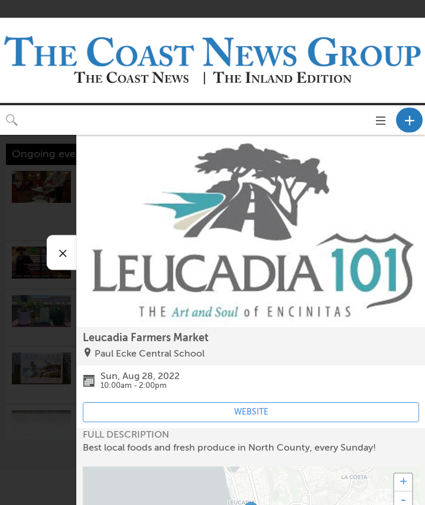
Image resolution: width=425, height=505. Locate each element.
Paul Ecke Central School (150, 353)
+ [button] (403, 482)
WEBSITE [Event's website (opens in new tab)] (251, 411)
